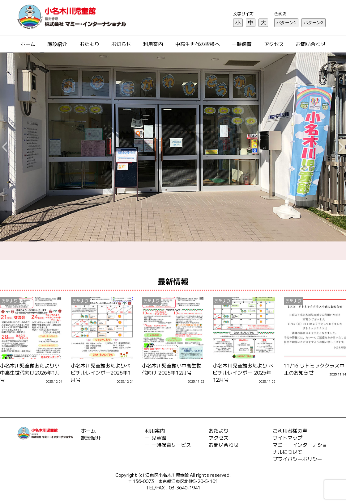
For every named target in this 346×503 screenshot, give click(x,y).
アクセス (274, 44)
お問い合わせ (311, 44)
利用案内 (153, 44)
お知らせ (121, 44)
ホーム (27, 44)
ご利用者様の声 (290, 430)
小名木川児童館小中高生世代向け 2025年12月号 (171, 369)
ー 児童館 (155, 437)
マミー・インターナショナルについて (300, 448)
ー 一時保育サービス (168, 444)
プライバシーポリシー (297, 459)
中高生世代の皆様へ (197, 44)
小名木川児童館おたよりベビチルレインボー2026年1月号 (101, 372)
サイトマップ (287, 437)
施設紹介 (57, 44)
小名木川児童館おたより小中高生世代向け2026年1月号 (30, 372)
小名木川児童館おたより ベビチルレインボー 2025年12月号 (243, 372)
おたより (89, 44)
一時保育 (242, 44)
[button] (4, 147)
